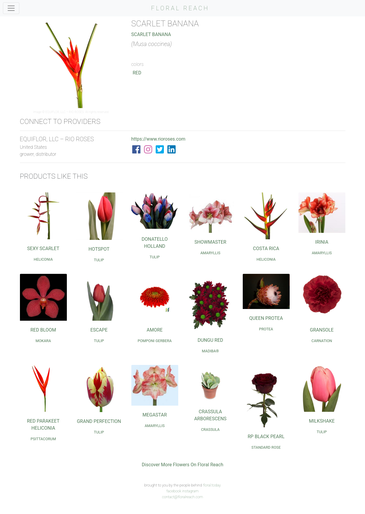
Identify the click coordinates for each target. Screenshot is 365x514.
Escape (99, 330)
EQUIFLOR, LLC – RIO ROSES (64, 112)
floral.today (212, 485)
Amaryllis (210, 253)
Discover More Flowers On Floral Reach (182, 464)
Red (137, 73)
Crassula (210, 429)
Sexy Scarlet (43, 248)
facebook (173, 491)
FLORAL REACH (180, 8)
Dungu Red (210, 340)
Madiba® (210, 351)
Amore (154, 330)
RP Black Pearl (266, 436)
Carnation (321, 341)
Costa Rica (266, 248)
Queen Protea (266, 318)
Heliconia (43, 259)
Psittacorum (43, 439)
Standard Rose (266, 447)
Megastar (154, 415)
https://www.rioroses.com (158, 139)
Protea (266, 329)
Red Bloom (43, 330)
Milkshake (322, 421)
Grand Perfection (99, 421)
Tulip (99, 260)
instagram (190, 491)
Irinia (321, 242)
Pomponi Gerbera (154, 341)
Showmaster (210, 242)
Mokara (43, 341)
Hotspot (99, 249)
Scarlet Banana (151, 34)
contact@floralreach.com (182, 497)
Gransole (322, 330)
